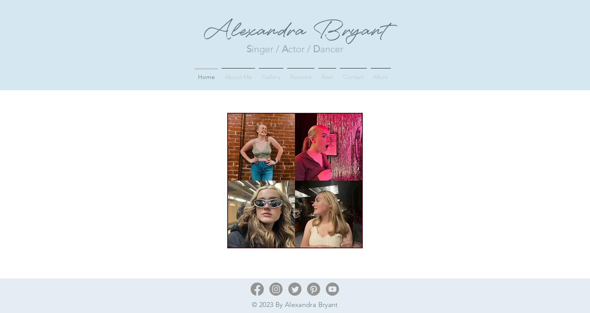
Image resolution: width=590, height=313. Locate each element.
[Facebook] (257, 289)
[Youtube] (332, 289)
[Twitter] (294, 289)
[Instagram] (276, 289)
